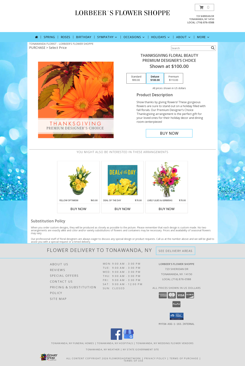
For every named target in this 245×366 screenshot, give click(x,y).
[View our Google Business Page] (128, 338)
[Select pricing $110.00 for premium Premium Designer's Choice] (173, 78)
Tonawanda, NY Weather (103, 349)
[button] (204, 7)
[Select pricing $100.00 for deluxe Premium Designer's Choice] (155, 78)
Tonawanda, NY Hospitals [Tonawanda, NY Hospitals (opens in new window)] (115, 343)
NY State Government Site (141, 349)
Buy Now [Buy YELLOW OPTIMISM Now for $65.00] (78, 209)
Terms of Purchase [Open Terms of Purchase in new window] (184, 358)
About (183, 37)
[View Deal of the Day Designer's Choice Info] (122, 180)
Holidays (160, 37)
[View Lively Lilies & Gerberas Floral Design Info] (167, 180)
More (203, 37)
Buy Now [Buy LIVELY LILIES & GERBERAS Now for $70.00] (167, 209)
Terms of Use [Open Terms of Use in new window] (133, 360)
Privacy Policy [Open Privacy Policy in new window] (155, 358)
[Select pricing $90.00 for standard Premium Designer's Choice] (136, 78)
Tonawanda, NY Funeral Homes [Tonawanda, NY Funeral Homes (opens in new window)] (72, 343)
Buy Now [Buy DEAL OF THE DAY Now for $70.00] (122, 209)
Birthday (83, 37)
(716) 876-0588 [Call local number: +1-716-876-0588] (205, 22)
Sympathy (107, 37)
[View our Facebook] (116, 338)
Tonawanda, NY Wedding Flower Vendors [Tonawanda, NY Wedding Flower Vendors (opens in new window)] (165, 343)
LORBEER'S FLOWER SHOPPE (122, 13)
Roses (65, 37)
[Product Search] (190, 48)
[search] (213, 48)
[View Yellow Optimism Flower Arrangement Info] (78, 180)
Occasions (134, 37)
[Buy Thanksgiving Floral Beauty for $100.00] (169, 133)
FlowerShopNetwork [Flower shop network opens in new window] (125, 358)
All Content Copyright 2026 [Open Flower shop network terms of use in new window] (87, 358)
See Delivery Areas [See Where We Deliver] (176, 251)
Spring (49, 37)
